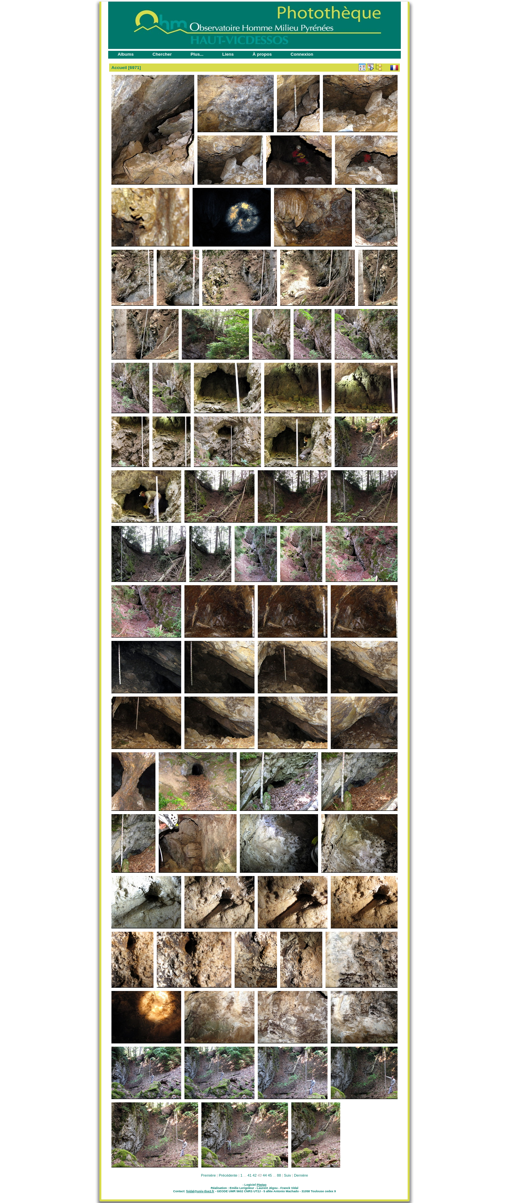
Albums (126, 54)
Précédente (228, 1175)
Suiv (287, 1175)
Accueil (119, 67)
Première (208, 1175)
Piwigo (262, 1184)
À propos (262, 54)
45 (270, 1175)
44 (265, 1175)
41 (250, 1175)
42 (254, 1175)
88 (279, 1175)
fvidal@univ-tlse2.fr (200, 1191)
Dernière (301, 1175)
